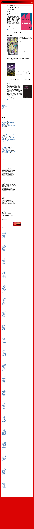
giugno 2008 (3, 459)
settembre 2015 (4, 378)
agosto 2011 (3, 424)
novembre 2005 (4, 488)
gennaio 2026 (4, 263)
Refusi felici (3, 33)
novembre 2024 (4, 276)
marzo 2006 (3, 484)
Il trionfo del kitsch (4, 51)
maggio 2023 (3, 293)
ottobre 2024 (3, 277)
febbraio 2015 (4, 385)
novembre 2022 (4, 298)
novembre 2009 (4, 443)
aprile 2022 (3, 305)
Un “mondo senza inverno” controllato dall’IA (4, 73)
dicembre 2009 (4, 442)
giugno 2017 (3, 359)
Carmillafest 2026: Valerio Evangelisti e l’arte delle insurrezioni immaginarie (4, 93)
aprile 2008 (3, 461)
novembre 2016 (4, 365)
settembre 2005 (4, 490)
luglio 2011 (3, 425)
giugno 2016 (3, 370)
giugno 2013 (3, 403)
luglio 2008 (3, 458)
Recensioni (17, 64)
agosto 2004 (3, 502)
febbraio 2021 (4, 318)
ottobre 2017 (3, 355)
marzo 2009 (3, 451)
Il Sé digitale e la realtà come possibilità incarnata (4, 102)
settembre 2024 (4, 278)
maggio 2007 (3, 471)
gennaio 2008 (4, 464)
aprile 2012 (3, 416)
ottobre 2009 (3, 444)
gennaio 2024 (4, 285)
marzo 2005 (3, 495)
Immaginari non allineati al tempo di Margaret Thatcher (4, 30)
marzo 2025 (3, 272)
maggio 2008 (3, 460)
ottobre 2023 (3, 288)
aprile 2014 (3, 394)
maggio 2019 (3, 337)
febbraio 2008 (4, 463)
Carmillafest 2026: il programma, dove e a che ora (5, 40)
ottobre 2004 (3, 500)
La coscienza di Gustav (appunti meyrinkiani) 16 (4, 54)
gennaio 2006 (4, 486)
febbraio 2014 (4, 396)
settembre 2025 (4, 267)
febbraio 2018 (4, 351)
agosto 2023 (3, 290)
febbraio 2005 (4, 496)
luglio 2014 (3, 391)
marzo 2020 (3, 328)
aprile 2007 (3, 472)
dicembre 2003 (4, 509)
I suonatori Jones (4, 16)
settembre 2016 (4, 367)
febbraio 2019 (4, 340)
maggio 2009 (3, 449)
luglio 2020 (3, 324)
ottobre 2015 (3, 377)
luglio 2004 (3, 503)
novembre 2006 (4, 477)
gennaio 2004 (4, 508)
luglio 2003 (3, 514)
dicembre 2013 (4, 398)
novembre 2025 (4, 265)
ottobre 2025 (3, 266)
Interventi (3, 7)
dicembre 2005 (4, 487)
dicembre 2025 (4, 264)
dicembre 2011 (4, 420)
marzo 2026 (3, 261)
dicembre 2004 (4, 498)
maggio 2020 (3, 326)
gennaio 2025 (4, 274)
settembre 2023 (4, 289)
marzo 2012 (3, 417)
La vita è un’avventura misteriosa (4, 69)
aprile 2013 (3, 405)
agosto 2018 (3, 346)
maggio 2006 (3, 482)
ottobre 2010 (3, 433)
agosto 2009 (3, 446)
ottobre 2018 (3, 344)
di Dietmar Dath (17, 34)
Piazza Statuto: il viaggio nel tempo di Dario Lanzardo (4, 27)
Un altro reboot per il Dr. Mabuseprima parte (4, 45)
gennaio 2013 (4, 408)
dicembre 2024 (4, 275)
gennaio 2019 (4, 341)
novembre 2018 (4, 343)
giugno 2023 (3, 292)
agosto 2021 (3, 312)
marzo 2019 (3, 339)
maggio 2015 (3, 382)
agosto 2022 (3, 301)
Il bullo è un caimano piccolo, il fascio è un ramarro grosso (4, 59)
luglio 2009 (3, 447)
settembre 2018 (4, 345)
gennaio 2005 (4, 497)
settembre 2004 (4, 501)
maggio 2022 (3, 304)
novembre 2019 (4, 332)
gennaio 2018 (4, 352)
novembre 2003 (4, 510)
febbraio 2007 (4, 474)
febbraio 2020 (4, 329)
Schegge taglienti (4, 13)
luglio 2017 (3, 358)
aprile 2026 (3, 260)
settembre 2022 (4, 300)
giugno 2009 (3, 448)
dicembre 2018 (4, 342)
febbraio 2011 (4, 429)
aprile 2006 (3, 483)
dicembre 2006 (4, 476)
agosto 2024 (3, 279)
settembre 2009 (4, 445)
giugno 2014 (3, 392)
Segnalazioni (3, 17)
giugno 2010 (3, 437)
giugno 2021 (3, 314)
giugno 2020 (3, 325)
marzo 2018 (3, 350)
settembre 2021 (4, 311)
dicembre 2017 (4, 353)
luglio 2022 (3, 302)
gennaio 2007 (4, 475)
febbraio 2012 (4, 418)
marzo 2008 (3, 462)
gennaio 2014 (4, 397)
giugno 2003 (3, 515)
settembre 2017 (4, 356)
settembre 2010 (4, 434)
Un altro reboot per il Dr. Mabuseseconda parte (4, 23)
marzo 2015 (3, 384)
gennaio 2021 (4, 319)
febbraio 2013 (4, 407)
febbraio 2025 (4, 273)
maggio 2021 (3, 315)
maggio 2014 (3, 393)
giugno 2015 (3, 381)
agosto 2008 (3, 457)
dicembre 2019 (4, 331)
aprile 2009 (3, 450)
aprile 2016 (3, 372)
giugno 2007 (3, 470)
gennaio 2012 (4, 419)
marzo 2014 (3, 395)
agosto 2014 (3, 390)
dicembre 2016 (4, 364)
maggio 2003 (3, 516)
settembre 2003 (4, 512)
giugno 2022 (3, 303)
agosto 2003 (3, 513)
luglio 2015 (3, 380)
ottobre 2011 (3, 422)
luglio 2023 (3, 291)
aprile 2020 (3, 327)
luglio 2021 (3, 313)
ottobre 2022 (3, 299)
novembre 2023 (4, 287)
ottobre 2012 (3, 411)
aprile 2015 (3, 383)
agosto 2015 (3, 379)
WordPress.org (4, 526)
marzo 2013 (3, 406)
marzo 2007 (3, 473)
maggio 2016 (3, 371)
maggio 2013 (3, 404)
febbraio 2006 (4, 485)
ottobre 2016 (3, 366)
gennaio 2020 (4, 330)
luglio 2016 (3, 369)
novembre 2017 (4, 354)
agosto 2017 (3, 357)
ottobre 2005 (3, 489)
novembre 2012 (4, 410)
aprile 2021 (3, 316)
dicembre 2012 (4, 409)
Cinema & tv (3, 12)
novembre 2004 (4, 499)
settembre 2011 (4, 423)
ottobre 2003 (3, 511)
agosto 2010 (3, 435)
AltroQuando (3, 18)
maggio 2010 (3, 438)
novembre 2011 (4, 421)
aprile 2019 (3, 338)
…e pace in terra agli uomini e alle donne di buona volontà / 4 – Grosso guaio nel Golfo (5, 64)
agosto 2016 (3, 368)
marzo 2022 (3, 306)
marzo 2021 (3, 317)
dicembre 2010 (4, 431)
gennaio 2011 (4, 430)
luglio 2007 (3, 469)
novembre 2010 (4, 432)
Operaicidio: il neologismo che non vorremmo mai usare (4, 36)
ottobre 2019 (3, 333)
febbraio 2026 (4, 262)
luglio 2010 (3, 436)
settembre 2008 (4, 456)
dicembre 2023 (4, 286)
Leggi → (10, 31)
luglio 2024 (3, 280)
